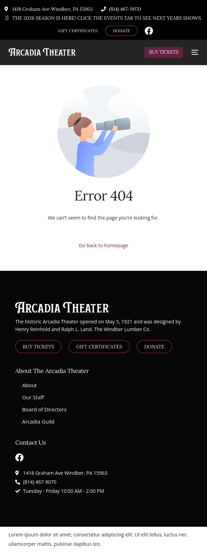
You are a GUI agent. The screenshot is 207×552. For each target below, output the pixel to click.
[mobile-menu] (194, 52)
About (29, 385)
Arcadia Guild (38, 421)
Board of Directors (44, 409)
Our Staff (33, 397)
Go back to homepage (103, 245)
